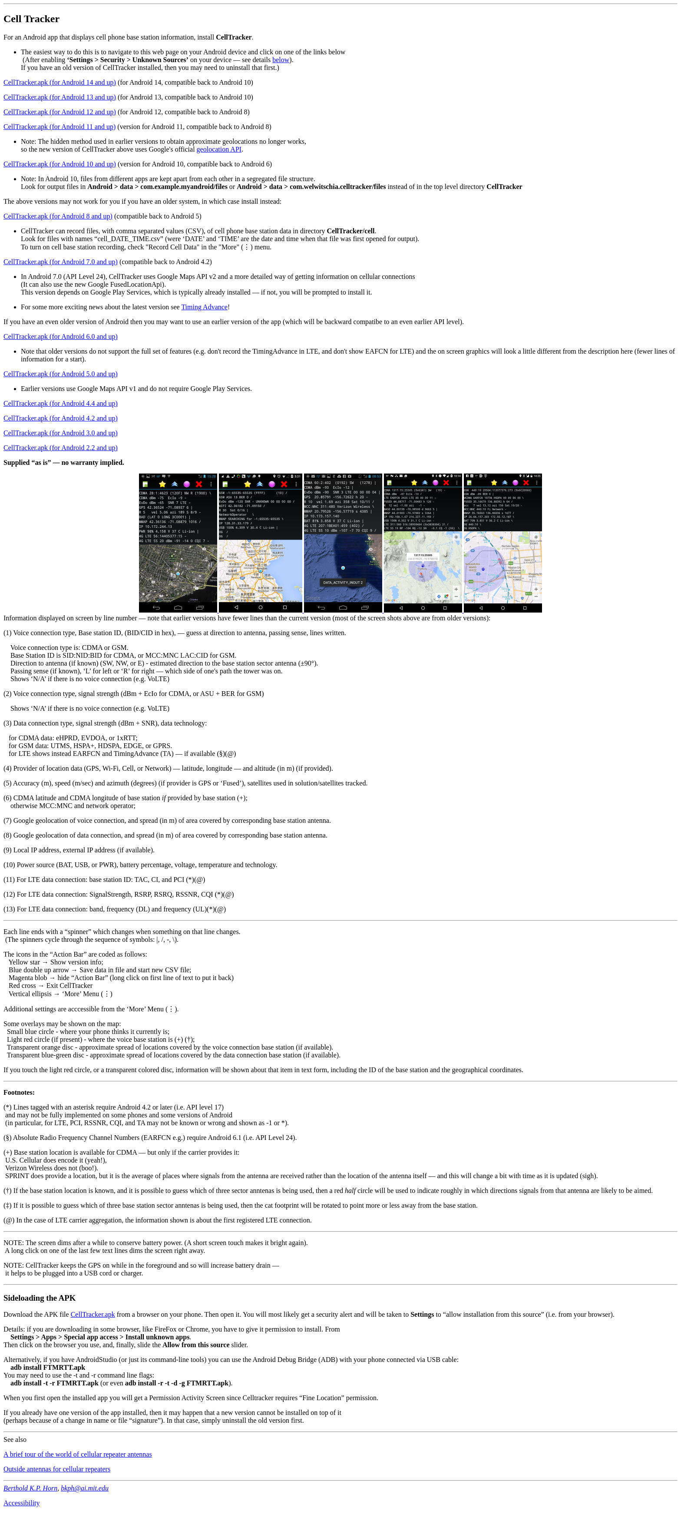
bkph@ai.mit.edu (85, 1488)
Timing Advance (204, 307)
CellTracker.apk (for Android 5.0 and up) (60, 374)
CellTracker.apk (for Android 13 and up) (59, 97)
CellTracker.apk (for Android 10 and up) (59, 164)
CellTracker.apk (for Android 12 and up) (59, 112)
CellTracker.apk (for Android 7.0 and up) (60, 261)
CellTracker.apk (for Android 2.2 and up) (60, 447)
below (280, 59)
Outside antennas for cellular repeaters (56, 1469)
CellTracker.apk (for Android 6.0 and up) (60, 336)
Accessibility (21, 1503)
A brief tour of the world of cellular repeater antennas (77, 1454)
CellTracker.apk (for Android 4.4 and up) (60, 403)
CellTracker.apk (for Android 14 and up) (59, 82)
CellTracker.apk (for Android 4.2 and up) (60, 418)
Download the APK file (37, 1314)
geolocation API (219, 149)
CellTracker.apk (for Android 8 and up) (57, 216)
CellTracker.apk (93, 1314)
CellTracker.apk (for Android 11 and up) (59, 126)
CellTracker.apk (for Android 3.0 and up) (60, 433)
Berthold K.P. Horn (30, 1488)
